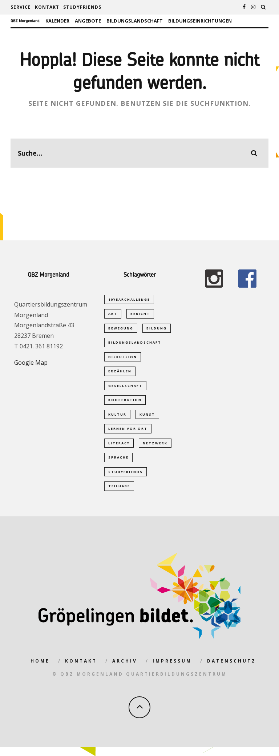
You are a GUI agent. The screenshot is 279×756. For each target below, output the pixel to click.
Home (40, 669)
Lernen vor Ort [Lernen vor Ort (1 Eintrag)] (127, 434)
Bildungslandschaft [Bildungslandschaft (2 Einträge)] (134, 344)
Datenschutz (231, 669)
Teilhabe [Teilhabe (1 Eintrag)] (119, 494)
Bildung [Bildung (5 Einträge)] (156, 329)
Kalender (57, 20)
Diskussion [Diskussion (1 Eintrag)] (122, 359)
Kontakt (47, 7)
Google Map (31, 363)
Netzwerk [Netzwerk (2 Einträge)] (155, 449)
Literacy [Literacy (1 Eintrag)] (119, 449)
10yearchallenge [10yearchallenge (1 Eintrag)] (129, 299)
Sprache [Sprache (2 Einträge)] (118, 464)
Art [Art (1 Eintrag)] (112, 314)
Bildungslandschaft (134, 20)
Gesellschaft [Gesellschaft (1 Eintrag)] (125, 389)
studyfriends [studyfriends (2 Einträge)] (125, 479)
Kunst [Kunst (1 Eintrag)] (147, 419)
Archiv (124, 669)
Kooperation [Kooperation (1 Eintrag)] (125, 404)
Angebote (88, 20)
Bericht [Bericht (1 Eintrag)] (140, 314)
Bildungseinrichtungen (200, 20)
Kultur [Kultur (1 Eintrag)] (117, 419)
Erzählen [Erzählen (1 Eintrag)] (120, 374)
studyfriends (82, 7)
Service (21, 7)
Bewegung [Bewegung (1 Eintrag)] (120, 329)
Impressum (172, 669)
